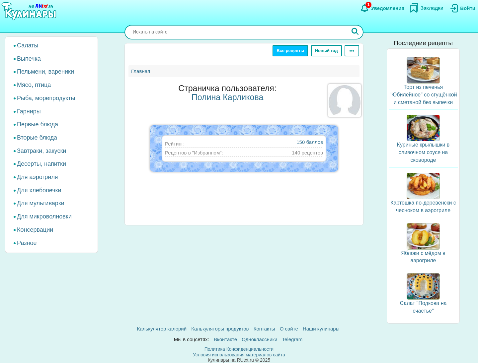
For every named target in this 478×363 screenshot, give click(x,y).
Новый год (326, 50)
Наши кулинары (321, 329)
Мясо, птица (34, 85)
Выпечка (29, 58)
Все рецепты (290, 50)
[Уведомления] (382, 8)
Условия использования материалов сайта (239, 354)
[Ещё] (352, 50)
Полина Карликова (228, 97)
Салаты (28, 45)
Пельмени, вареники (45, 71)
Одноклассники (259, 339)
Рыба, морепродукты (46, 98)
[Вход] (462, 8)
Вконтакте (225, 339)
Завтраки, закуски (41, 151)
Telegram (292, 339)
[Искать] (355, 32)
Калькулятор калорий (162, 329)
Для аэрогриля (37, 177)
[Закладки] (426, 8)
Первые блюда (37, 124)
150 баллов (309, 142)
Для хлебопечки (39, 190)
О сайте (289, 329)
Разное (27, 243)
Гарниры (29, 111)
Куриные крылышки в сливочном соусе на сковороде (423, 152)
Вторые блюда (37, 137)
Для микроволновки (44, 216)
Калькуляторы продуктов (220, 329)
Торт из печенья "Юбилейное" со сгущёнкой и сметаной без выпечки (423, 94)
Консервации (35, 229)
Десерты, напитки (41, 163)
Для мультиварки (40, 203)
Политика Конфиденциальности (239, 349)
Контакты (264, 329)
